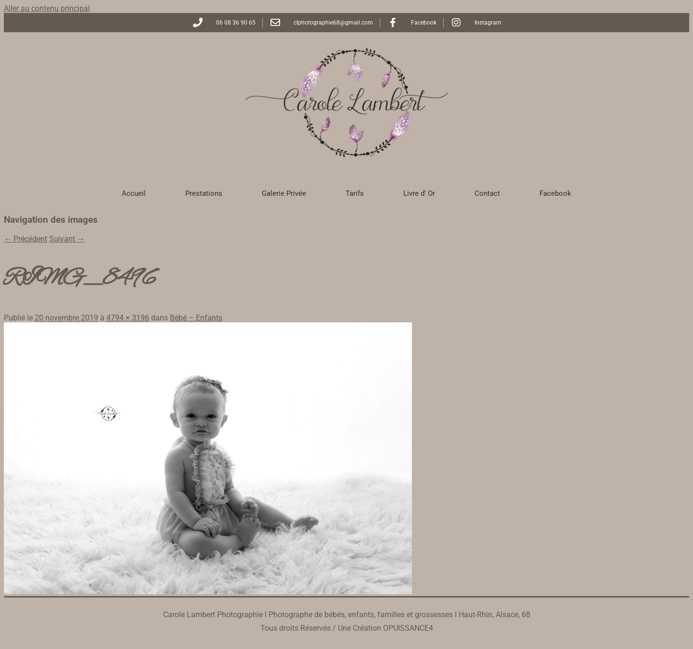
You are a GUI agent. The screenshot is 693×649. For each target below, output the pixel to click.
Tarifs (355, 193)
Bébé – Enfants (196, 317)
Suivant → (67, 238)
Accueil (134, 193)
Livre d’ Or (419, 193)
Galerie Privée (284, 193)
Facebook (555, 193)
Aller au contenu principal (47, 8)
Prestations (203, 193)
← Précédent (25, 238)
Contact (487, 193)
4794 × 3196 (127, 317)
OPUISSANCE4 (408, 628)
